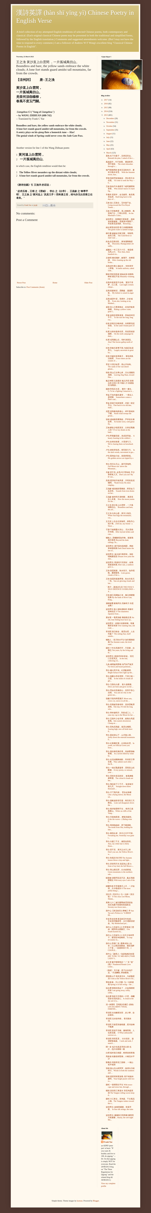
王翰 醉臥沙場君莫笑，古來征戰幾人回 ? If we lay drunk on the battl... (120, 430)
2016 (106, 104)
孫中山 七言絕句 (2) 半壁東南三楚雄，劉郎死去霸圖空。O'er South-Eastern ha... (120, 929)
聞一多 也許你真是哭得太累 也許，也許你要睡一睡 (118, 1048)
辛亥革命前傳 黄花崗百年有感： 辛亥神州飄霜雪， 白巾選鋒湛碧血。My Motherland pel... (120, 921)
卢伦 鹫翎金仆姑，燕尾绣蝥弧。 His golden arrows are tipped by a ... (119, 458)
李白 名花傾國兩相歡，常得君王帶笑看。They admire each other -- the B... (120, 762)
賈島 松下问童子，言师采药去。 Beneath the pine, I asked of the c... (120, 157)
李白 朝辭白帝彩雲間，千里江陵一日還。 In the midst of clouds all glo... (120, 678)
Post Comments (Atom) (35, 287)
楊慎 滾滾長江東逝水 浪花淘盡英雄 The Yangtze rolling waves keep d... (120, 1093)
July (108, 137)
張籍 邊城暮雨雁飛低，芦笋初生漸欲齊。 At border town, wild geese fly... (120, 421)
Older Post (88, 283)
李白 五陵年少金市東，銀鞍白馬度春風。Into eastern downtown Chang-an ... (120, 721)
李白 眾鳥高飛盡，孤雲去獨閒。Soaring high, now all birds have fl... (119, 729)
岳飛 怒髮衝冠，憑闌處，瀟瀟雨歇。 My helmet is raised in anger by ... (120, 293)
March (109, 153)
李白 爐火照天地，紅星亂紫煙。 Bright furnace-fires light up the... (119, 671)
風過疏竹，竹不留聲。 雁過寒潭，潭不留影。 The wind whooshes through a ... (120, 164)
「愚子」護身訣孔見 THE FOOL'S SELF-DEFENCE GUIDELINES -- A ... (120, 589)
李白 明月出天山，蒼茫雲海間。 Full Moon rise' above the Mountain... (119, 466)
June (108, 141)
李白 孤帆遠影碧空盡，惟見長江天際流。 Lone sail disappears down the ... (120, 803)
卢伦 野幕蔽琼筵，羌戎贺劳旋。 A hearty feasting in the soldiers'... (120, 437)
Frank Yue (108, 1142)
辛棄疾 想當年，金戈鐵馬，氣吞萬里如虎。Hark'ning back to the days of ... (120, 197)
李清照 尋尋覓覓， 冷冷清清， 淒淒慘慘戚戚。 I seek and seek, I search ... (120, 1041)
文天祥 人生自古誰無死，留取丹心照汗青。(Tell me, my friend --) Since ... (120, 523)
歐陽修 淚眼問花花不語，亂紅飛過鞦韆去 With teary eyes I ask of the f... (120, 880)
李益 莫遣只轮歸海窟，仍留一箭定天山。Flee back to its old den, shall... (120, 405)
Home (55, 283)
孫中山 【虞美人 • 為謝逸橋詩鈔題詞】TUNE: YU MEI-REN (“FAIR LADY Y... (120, 956)
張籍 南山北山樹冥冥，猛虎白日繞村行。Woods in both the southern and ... (120, 1070)
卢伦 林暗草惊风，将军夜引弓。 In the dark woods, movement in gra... (120, 451)
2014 (106, 111)
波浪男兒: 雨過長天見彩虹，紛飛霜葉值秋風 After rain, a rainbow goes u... (120, 564)
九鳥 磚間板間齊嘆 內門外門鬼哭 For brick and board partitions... (119, 665)
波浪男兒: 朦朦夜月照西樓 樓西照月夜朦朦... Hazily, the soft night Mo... (120, 1117)
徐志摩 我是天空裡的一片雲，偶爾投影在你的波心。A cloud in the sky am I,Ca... (120, 998)
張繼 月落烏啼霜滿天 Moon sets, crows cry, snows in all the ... (119, 700)
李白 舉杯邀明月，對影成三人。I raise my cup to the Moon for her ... (120, 714)
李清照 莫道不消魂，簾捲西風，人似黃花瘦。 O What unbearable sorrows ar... (120, 1032)
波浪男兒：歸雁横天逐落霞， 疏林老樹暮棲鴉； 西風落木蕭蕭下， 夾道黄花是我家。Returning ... (120, 221)
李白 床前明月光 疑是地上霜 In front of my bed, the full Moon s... (120, 865)
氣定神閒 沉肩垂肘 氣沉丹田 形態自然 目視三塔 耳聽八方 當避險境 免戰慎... (120, 383)
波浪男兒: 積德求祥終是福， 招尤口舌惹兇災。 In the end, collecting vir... (120, 658)
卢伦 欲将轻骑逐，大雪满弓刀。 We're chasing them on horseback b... (119, 444)
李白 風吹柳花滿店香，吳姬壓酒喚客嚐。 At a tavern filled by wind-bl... (120, 753)
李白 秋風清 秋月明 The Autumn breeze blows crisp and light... (119, 859)
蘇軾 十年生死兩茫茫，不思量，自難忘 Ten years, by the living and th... (120, 650)
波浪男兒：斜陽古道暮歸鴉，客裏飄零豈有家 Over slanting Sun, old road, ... (120, 625)
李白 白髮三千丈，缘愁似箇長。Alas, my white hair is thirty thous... (119, 843)
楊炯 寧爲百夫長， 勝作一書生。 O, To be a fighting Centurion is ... (120, 390)
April (108, 149)
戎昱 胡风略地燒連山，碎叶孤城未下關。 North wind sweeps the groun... (120, 413)
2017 (106, 100)
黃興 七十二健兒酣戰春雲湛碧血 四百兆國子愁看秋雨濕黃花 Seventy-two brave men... (119, 905)
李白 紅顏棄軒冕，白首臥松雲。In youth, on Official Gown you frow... (120, 745)
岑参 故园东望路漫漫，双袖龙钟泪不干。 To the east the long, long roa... (120, 317)
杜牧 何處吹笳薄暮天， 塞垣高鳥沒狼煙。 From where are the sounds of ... (119, 358)
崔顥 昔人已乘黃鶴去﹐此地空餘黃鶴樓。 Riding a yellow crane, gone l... (120, 309)
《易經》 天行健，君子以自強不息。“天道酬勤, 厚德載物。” (119, 971)
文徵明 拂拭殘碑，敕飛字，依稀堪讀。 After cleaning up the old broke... (120, 260)
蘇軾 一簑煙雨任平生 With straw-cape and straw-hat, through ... (119, 1086)
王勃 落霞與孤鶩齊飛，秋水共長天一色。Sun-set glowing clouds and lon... (120, 581)
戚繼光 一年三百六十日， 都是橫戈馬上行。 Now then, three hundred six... (119, 252)
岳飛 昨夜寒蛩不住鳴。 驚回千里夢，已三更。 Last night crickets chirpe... (120, 284)
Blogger (96, 1201)
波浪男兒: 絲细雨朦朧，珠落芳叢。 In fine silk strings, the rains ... (119, 1109)
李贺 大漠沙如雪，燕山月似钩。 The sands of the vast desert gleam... (119, 366)
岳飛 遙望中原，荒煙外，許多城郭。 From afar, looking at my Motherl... (119, 301)
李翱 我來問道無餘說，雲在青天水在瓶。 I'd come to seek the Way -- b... (120, 180)
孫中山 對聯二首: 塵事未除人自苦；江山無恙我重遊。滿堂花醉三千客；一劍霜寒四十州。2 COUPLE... (120, 946)
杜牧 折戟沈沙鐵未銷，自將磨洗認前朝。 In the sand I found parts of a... (120, 325)
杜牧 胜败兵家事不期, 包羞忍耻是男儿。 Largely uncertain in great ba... (120, 350)
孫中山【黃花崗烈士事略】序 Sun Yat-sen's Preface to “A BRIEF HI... (120, 913)
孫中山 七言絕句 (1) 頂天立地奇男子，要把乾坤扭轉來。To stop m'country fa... (120, 937)
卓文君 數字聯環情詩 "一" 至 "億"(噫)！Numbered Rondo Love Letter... (119, 964)
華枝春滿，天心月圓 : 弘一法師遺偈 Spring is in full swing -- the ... (120, 983)
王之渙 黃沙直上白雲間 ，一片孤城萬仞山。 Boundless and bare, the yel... (119, 507)
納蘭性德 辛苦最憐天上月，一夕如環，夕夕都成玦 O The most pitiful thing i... (120, 888)
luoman (80, 1201)
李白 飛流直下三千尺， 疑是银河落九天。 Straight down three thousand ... (119, 786)
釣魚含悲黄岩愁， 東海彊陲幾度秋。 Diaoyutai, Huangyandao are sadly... (120, 244)
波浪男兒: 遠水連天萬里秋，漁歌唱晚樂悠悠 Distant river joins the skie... (120, 556)
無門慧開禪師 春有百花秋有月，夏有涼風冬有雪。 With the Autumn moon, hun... (120, 172)
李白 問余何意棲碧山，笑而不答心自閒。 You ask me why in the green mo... (120, 692)
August (109, 134)
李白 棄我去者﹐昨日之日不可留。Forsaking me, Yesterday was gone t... (120, 835)
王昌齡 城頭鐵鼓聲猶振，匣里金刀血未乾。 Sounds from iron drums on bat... (120, 491)
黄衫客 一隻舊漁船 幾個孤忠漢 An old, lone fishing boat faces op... (120, 618)
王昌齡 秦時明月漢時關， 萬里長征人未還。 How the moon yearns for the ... (120, 499)
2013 (106, 115)
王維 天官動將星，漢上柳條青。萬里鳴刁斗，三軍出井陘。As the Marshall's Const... (120, 213)
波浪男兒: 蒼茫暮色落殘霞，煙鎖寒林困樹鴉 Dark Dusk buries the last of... (120, 548)
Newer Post (21, 283)
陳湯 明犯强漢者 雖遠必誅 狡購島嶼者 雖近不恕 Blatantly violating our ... (120, 276)
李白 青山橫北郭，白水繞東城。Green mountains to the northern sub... (119, 872)
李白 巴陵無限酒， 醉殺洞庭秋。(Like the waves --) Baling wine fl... (119, 819)
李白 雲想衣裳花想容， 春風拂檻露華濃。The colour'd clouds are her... (119, 778)
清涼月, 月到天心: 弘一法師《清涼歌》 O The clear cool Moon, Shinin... (120, 896)
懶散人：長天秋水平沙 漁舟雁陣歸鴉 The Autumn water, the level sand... (120, 642)
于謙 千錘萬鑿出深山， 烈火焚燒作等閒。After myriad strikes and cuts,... (120, 532)
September (110, 130)
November (110, 122)
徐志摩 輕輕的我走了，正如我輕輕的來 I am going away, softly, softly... (120, 990)
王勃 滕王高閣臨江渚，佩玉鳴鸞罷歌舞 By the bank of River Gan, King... (120, 597)
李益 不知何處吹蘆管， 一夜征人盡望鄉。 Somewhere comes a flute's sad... (119, 397)
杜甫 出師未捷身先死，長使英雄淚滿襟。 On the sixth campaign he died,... (120, 334)
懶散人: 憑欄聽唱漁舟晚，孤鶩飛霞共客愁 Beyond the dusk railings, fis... (119, 540)
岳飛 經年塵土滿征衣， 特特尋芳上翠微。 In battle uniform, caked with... (120, 268)
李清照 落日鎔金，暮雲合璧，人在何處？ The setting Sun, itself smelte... (120, 634)
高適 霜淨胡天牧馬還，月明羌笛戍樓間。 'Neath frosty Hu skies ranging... (120, 482)
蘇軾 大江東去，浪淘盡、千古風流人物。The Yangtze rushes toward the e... (120, 1101)
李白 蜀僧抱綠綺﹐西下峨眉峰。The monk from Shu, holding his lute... (119, 827)
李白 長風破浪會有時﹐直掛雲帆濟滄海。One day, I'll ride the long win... (120, 707)
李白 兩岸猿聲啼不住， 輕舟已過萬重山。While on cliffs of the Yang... (119, 811)
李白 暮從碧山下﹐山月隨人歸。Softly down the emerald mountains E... (120, 737)
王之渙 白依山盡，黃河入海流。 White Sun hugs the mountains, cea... (119, 515)
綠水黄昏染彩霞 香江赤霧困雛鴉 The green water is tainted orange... (120, 228)
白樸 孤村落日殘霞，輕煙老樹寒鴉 (120, 1053)
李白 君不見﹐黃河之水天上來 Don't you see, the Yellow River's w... (119, 852)
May (108, 145)
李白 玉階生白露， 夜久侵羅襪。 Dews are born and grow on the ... (119, 685)
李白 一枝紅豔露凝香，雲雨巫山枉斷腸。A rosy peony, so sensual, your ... (120, 770)
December (110, 118)
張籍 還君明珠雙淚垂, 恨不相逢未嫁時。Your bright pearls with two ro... (120, 1079)
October (109, 126)
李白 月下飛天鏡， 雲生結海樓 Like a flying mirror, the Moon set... (118, 794)
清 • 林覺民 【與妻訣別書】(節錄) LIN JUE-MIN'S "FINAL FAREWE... (120, 1007)
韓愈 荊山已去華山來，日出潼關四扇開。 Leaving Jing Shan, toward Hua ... (120, 375)
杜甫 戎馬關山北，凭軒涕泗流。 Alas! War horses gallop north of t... (119, 342)
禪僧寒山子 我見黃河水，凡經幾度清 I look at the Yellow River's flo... (120, 977)
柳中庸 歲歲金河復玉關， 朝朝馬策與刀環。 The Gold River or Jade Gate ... (119, 235)
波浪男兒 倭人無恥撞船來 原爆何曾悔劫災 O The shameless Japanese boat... (119, 611)
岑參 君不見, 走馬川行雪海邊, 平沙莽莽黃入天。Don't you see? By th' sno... (120, 474)
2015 (106, 108)
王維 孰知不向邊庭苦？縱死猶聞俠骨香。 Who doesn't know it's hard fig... (120, 188)
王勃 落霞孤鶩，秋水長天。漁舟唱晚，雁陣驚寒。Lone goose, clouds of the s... (120, 573)
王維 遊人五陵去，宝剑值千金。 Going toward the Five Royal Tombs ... (119, 205)
